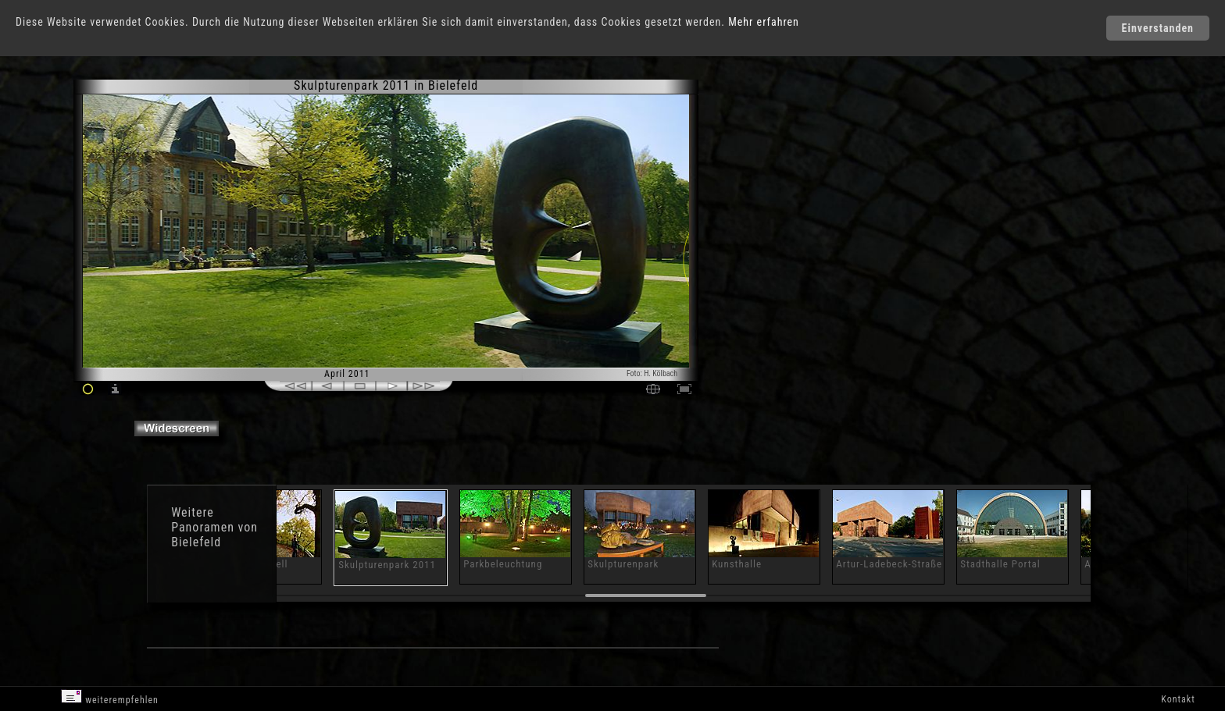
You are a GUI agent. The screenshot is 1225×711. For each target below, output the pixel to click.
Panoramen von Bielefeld (214, 534)
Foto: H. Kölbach (652, 373)
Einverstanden (1158, 28)
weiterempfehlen (110, 697)
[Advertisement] (770, 210)
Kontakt (1178, 699)
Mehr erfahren (763, 22)
